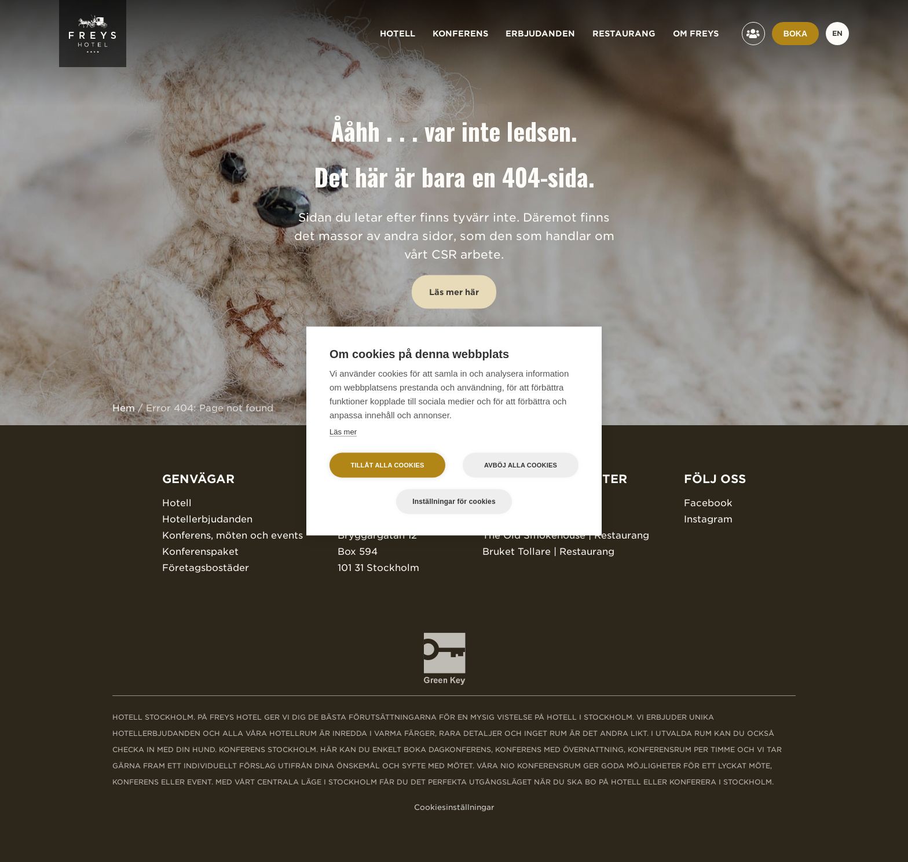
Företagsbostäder (205, 567)
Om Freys (696, 33)
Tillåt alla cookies (387, 465)
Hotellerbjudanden (207, 519)
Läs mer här (454, 292)
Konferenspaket (200, 551)
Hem (123, 408)
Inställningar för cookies (454, 502)
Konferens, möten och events (232, 535)
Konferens (460, 33)
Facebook (708, 503)
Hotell (397, 33)
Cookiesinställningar (454, 807)
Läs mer (343, 432)
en (837, 33)
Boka (795, 33)
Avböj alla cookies (520, 465)
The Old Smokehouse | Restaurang (565, 535)
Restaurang (624, 33)
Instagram (708, 519)
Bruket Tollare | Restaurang (548, 551)
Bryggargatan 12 (377, 535)
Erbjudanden (540, 33)
